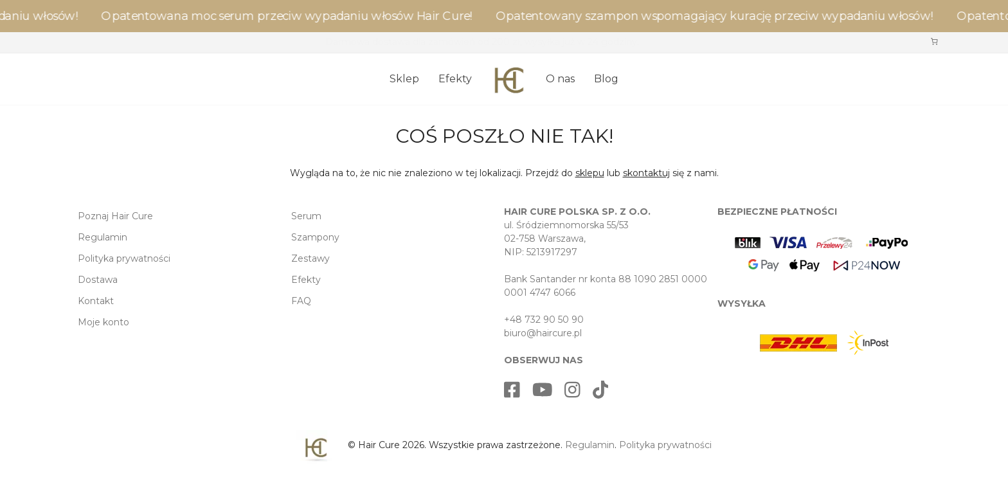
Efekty (455, 79)
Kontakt (96, 301)
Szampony (315, 237)
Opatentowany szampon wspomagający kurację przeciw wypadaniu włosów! (719, 15)
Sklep (404, 79)
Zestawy (310, 258)
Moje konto (103, 322)
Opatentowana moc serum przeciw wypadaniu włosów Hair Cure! (292, 15)
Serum (306, 216)
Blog (606, 79)
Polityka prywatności (124, 258)
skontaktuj (646, 173)
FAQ (301, 301)
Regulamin (102, 237)
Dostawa (98, 279)
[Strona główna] (509, 74)
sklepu (589, 173)
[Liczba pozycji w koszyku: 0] (934, 41)
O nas (560, 79)
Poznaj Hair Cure (115, 216)
